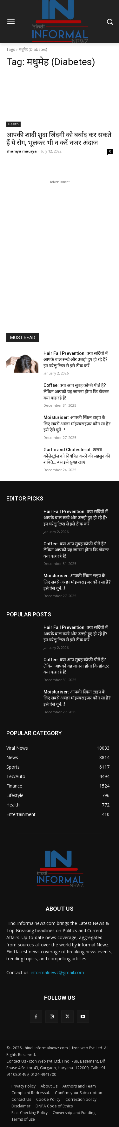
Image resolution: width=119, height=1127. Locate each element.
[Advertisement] (59, 244)
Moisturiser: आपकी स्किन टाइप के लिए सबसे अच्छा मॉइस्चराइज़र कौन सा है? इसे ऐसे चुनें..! (77, 423)
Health (13, 124)
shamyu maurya (21, 151)
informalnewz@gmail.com (57, 972)
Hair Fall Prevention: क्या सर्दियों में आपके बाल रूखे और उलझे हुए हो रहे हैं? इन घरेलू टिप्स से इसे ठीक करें (75, 359)
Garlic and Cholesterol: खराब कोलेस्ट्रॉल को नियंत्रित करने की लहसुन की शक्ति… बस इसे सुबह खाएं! (76, 456)
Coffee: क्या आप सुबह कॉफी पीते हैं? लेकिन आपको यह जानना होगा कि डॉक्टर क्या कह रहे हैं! (76, 391)
